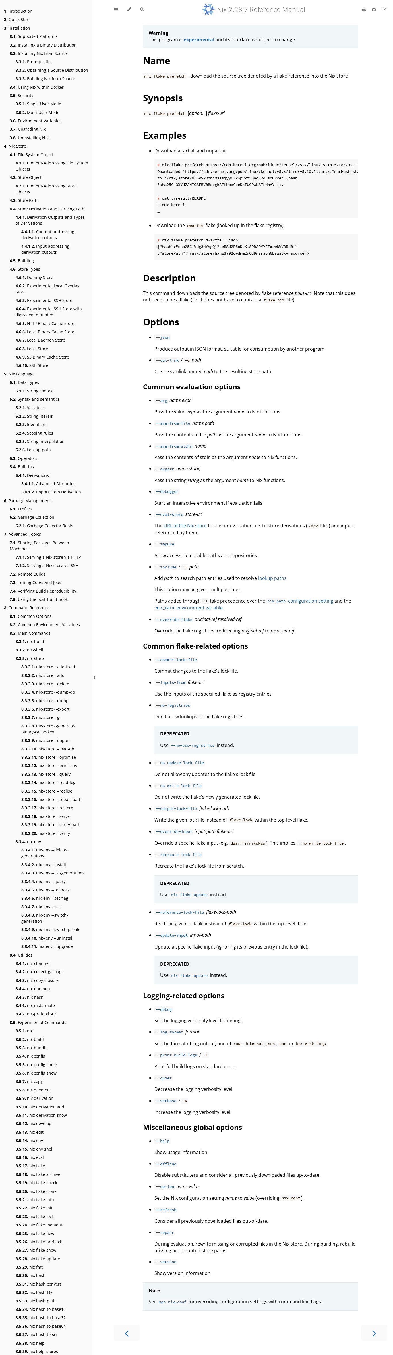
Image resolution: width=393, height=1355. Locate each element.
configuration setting (299, 601)
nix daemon (33, 1090)
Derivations (32, 475)
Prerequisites (34, 61)
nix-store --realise (46, 791)
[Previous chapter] (127, 1333)
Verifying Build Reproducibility (43, 591)
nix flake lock (35, 1216)
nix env (29, 1140)
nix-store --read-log (48, 782)
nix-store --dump (45, 700)
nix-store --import (45, 740)
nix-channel (33, 963)
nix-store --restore (47, 807)
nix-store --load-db (47, 749)
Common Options (30, 616)
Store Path (24, 200)
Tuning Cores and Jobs (35, 582)
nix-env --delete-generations (44, 853)
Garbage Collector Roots (44, 526)
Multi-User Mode (37, 112)
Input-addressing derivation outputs (45, 249)
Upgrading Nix (28, 129)
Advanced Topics (22, 534)
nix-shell (29, 650)
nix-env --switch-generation (44, 918)
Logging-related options (183, 995)
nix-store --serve (45, 816)
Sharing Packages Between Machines (39, 545)
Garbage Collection (32, 517)
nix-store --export (45, 709)
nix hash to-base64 (41, 1326)
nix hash (31, 1275)
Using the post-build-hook (39, 599)
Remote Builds (28, 574)
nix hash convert (38, 1284)
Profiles (21, 509)
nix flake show (36, 1250)
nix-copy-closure (37, 980)
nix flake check (36, 1182)
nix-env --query (43, 881)
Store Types (25, 269)
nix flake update (38, 1258)
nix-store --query (46, 774)
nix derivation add (40, 1107)
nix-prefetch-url (36, 1014)
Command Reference (26, 607)
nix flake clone (36, 1191)
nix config (30, 1056)
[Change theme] (129, 9)
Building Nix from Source (45, 78)
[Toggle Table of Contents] (116, 9)
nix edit (30, 1132)
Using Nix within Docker (37, 87)
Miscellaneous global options (192, 1127)
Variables (30, 407)
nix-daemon (33, 988)
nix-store (30, 658)
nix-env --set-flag (44, 898)
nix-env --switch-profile (50, 929)
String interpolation (40, 441)
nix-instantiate (35, 1005)
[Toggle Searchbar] (141, 9)
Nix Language (19, 374)
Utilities (21, 955)
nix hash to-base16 (41, 1309)
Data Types (24, 382)
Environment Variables (35, 120)
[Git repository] (375, 9)
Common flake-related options (195, 646)
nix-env (28, 841)
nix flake (30, 1165)
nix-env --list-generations (52, 873)
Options (161, 321)
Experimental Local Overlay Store (47, 289)
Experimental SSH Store (44, 300)
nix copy (29, 1081)
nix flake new (35, 1233)
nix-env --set (40, 906)
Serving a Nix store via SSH (47, 565)
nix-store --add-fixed (48, 666)
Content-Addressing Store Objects (46, 189)
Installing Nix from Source (39, 53)
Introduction (18, 11)
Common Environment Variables (45, 624)
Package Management (27, 500)
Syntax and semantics (35, 399)
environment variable (188, 608)
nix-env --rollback (45, 890)
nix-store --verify (45, 833)
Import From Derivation (51, 492)
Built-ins (22, 466)
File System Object (31, 154)
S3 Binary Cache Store (42, 357)
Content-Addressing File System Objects (52, 166)
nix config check (36, 1064)
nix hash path (36, 1301)
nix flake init (34, 1208)
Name (156, 60)
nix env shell (34, 1149)
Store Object (26, 177)
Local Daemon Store (40, 340)
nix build (30, 1039)
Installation (17, 28)
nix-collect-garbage (40, 971)
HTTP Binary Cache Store (45, 323)
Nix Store (15, 146)
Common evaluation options (192, 386)
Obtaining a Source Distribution (52, 70)
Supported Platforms (34, 36)
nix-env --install (43, 864)
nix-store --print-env (49, 765)
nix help (30, 1343)
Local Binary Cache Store (45, 331)
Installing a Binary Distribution (43, 45)
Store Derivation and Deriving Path (47, 209)
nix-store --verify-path (50, 824)
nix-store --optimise (48, 757)
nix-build (30, 641)
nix (24, 1030)
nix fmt (29, 1267)
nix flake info (35, 1199)
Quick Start (17, 19)
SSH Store (32, 365)
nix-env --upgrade (47, 946)
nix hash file (34, 1292)
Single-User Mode (38, 104)
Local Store (32, 348)
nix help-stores (37, 1351)
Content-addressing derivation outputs (47, 234)
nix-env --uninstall (47, 938)
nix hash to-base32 (41, 1317)
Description (169, 278)
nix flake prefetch (39, 1241)
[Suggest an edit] (384, 9)
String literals (34, 416)
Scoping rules (34, 433)
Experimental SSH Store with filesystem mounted (49, 312)
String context (35, 391)
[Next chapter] (374, 1333)
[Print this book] (365, 9)
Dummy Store (34, 277)
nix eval (30, 1157)
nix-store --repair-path (51, 799)
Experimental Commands (38, 1022)
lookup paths (272, 578)
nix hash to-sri (36, 1334)
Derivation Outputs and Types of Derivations (50, 220)
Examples (165, 135)
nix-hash (30, 997)
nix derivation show (41, 1115)
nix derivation (34, 1098)
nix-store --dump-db (48, 692)
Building (22, 260)
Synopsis (163, 98)
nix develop (33, 1123)
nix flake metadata (40, 1225)
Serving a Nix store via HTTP (48, 557)
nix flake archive (38, 1174)
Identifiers (31, 424)
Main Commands (30, 633)
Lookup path (33, 449)
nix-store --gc (41, 717)
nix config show (36, 1073)
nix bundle (32, 1047)
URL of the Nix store (185, 525)
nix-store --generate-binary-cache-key (48, 729)
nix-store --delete (45, 683)
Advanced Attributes (48, 483)
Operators (23, 458)
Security (21, 95)
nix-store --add (43, 675)
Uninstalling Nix (29, 137)
